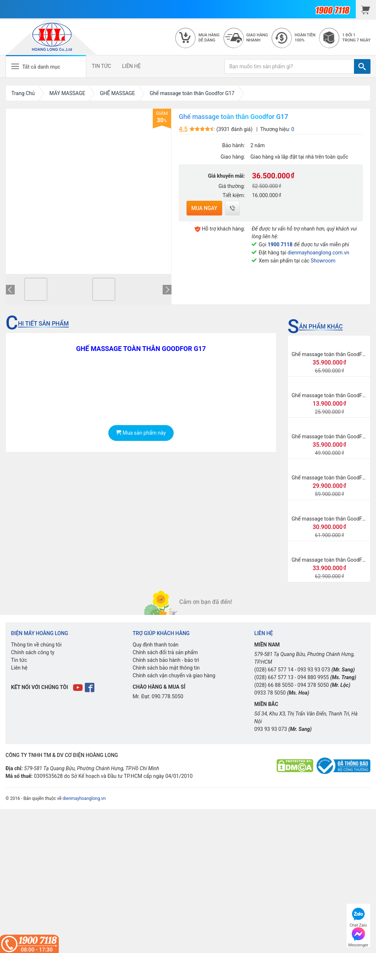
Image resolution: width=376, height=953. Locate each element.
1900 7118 (280, 244)
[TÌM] (362, 66)
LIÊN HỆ (131, 66)
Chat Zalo (358, 916)
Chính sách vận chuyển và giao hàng (174, 675)
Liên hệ (19, 668)
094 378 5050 (313, 685)
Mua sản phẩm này (141, 433)
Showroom (323, 261)
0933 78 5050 (270, 693)
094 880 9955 (313, 677)
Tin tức (19, 660)
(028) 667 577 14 (274, 670)
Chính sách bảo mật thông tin (166, 668)
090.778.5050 (167, 696)
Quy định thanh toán (155, 645)
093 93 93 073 (313, 670)
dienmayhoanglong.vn (84, 798)
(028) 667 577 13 (274, 677)
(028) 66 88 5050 (274, 685)
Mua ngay (204, 208)
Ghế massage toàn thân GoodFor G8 (333, 478)
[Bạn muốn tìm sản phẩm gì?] (289, 66)
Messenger (358, 936)
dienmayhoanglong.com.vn (318, 253)
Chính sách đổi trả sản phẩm (165, 652)
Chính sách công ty (32, 652)
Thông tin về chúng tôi (36, 645)
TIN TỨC (101, 66)
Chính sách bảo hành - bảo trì (166, 660)
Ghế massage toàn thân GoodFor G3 (333, 560)
